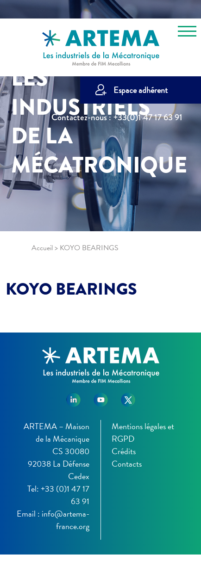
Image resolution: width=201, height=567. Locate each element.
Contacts (127, 463)
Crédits (124, 451)
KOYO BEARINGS (71, 289)
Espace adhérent (140, 90)
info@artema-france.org (65, 519)
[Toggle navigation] (187, 33)
